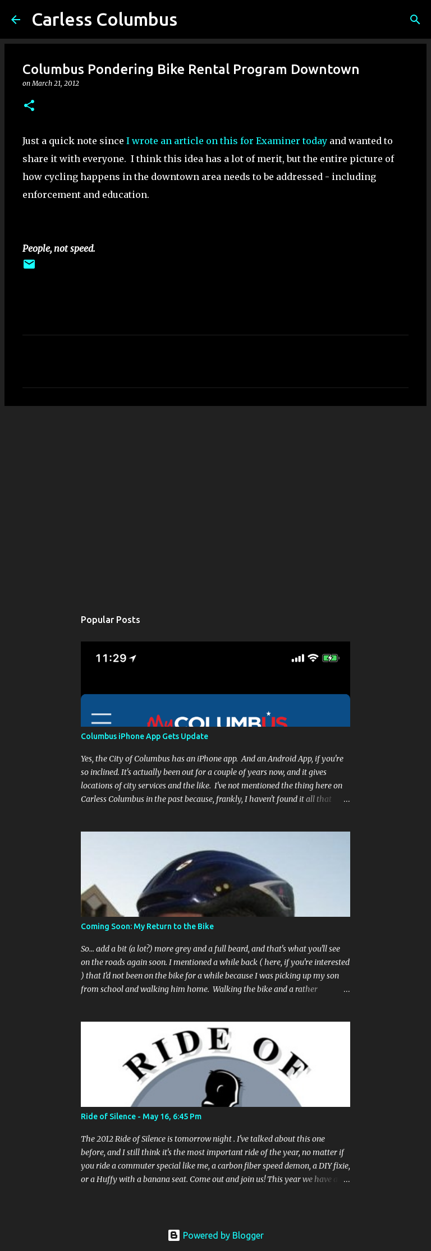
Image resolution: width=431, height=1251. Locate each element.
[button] (29, 106)
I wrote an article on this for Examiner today (226, 140)
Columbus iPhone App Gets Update (144, 736)
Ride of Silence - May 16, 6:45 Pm (141, 1116)
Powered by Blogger (215, 1235)
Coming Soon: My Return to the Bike (147, 926)
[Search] (415, 19)
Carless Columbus (104, 19)
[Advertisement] (215, 501)
